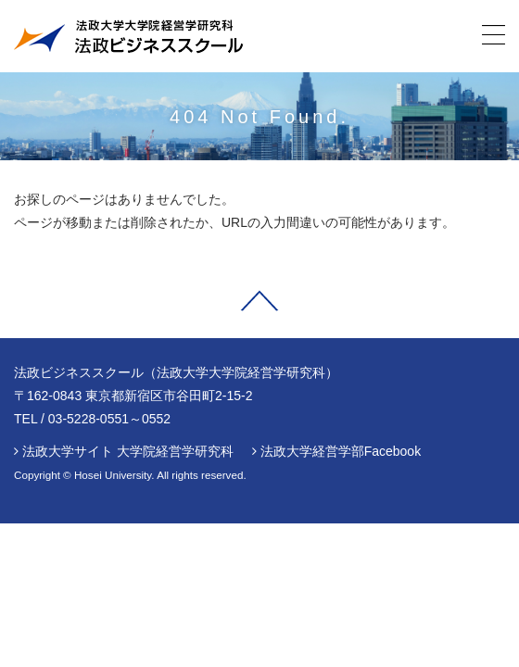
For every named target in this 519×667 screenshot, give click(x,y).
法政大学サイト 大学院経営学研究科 (128, 451)
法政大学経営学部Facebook (340, 451)
